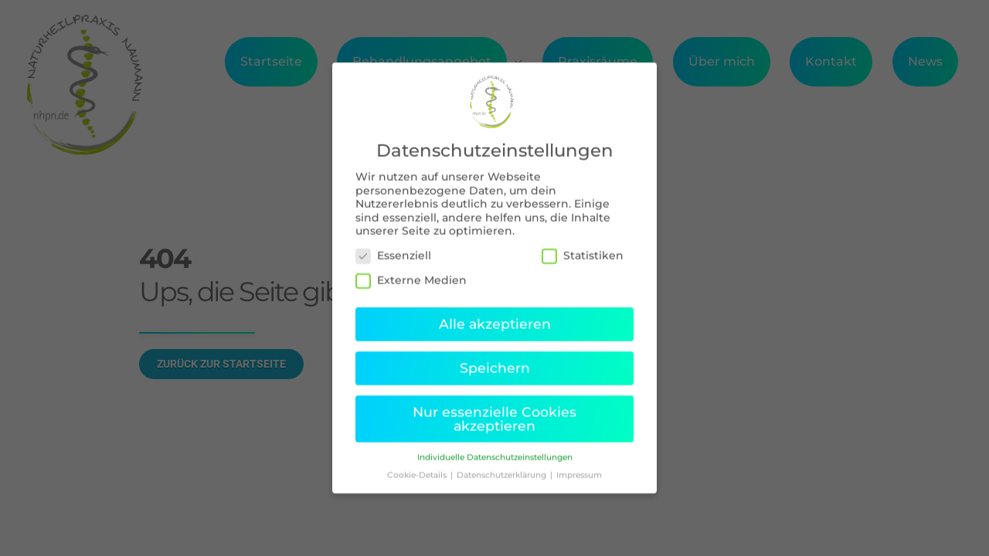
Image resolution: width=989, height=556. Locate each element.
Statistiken (583, 245)
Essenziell (393, 245)
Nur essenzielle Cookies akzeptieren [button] (494, 408)
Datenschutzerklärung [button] (503, 465)
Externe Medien (411, 270)
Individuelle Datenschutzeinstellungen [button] (495, 447)
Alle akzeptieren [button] (495, 314)
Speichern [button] (495, 357)
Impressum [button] (579, 465)
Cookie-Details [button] (418, 465)
